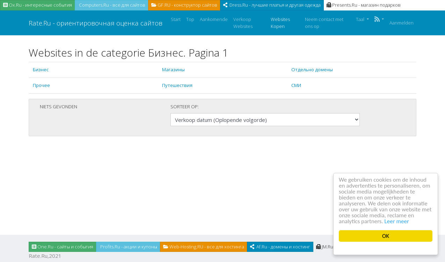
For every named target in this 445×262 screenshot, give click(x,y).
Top (190, 19)
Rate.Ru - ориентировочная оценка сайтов (95, 23)
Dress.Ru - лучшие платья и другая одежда (272, 5)
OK (385, 236)
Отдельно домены (312, 69)
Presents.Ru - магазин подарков (364, 5)
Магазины (173, 69)
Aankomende (214, 19)
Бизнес (41, 69)
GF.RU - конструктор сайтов (184, 5)
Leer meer (397, 221)
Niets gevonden (58, 106)
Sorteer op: (184, 106)
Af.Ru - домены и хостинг (280, 246)
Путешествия (177, 85)
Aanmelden (401, 23)
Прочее (41, 85)
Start (176, 19)
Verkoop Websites (243, 22)
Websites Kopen (280, 22)
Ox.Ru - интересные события (37, 5)
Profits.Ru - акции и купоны (128, 246)
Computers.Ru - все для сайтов (111, 5)
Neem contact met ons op (324, 22)
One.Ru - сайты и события (62, 246)
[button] (379, 19)
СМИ (296, 85)
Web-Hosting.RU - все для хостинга (203, 246)
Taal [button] (360, 19)
